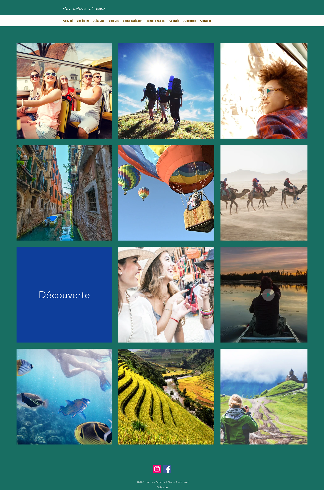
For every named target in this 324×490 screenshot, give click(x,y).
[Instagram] (157, 469)
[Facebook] (167, 469)
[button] (83, 21)
